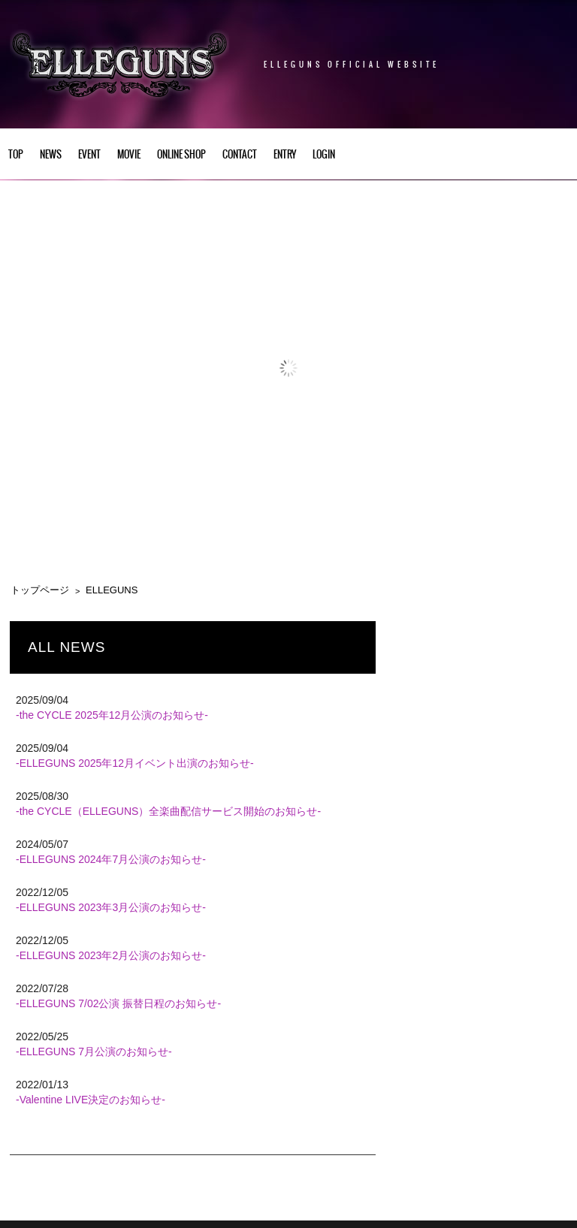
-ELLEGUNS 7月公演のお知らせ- (94, 1051)
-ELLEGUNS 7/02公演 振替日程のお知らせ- (118, 1003)
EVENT (89, 155)
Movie (128, 155)
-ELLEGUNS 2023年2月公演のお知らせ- (111, 955)
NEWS (51, 155)
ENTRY (284, 155)
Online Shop (181, 155)
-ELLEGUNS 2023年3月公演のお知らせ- (111, 907)
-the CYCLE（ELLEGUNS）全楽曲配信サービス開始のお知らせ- (168, 811)
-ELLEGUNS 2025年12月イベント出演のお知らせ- (135, 763)
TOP (15, 155)
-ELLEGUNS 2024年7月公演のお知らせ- (111, 859)
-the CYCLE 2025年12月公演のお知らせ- (112, 715)
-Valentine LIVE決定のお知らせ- (90, 1100)
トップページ (40, 590)
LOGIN (324, 155)
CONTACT (239, 155)
